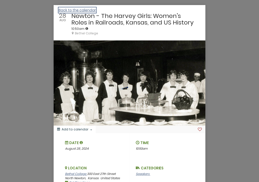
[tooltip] (86, 28)
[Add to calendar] (75, 129)
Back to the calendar (77, 10)
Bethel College (76, 174)
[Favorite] (200, 129)
